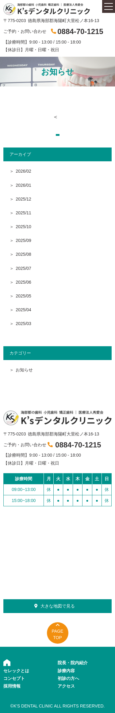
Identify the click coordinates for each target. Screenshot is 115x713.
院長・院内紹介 (73, 662)
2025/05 (23, 295)
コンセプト (14, 678)
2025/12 (23, 199)
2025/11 (23, 212)
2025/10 (23, 226)
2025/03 (23, 323)
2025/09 (23, 240)
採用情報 (12, 686)
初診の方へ (68, 678)
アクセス (66, 686)
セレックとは (16, 670)
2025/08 (23, 254)
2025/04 (23, 309)
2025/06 (23, 282)
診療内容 (66, 670)
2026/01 (23, 185)
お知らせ (24, 369)
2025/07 (23, 268)
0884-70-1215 (80, 31)
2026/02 (23, 171)
